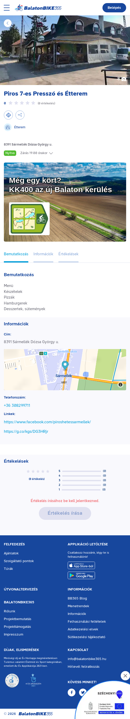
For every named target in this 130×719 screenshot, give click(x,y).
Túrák (8, 568)
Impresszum (13, 634)
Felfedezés (14, 544)
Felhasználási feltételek (87, 621)
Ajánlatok (11, 553)
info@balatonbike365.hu (87, 659)
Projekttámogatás (17, 626)
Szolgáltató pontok (19, 561)
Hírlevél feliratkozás (84, 666)
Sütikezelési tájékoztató (86, 637)
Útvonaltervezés (21, 589)
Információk (80, 589)
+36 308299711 (17, 405)
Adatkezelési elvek (83, 629)
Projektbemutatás (17, 619)
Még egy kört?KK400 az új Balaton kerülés (60, 185)
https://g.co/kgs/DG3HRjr (26, 431)
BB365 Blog (77, 598)
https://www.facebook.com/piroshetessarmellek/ (47, 422)
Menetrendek (78, 606)
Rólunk (9, 611)
